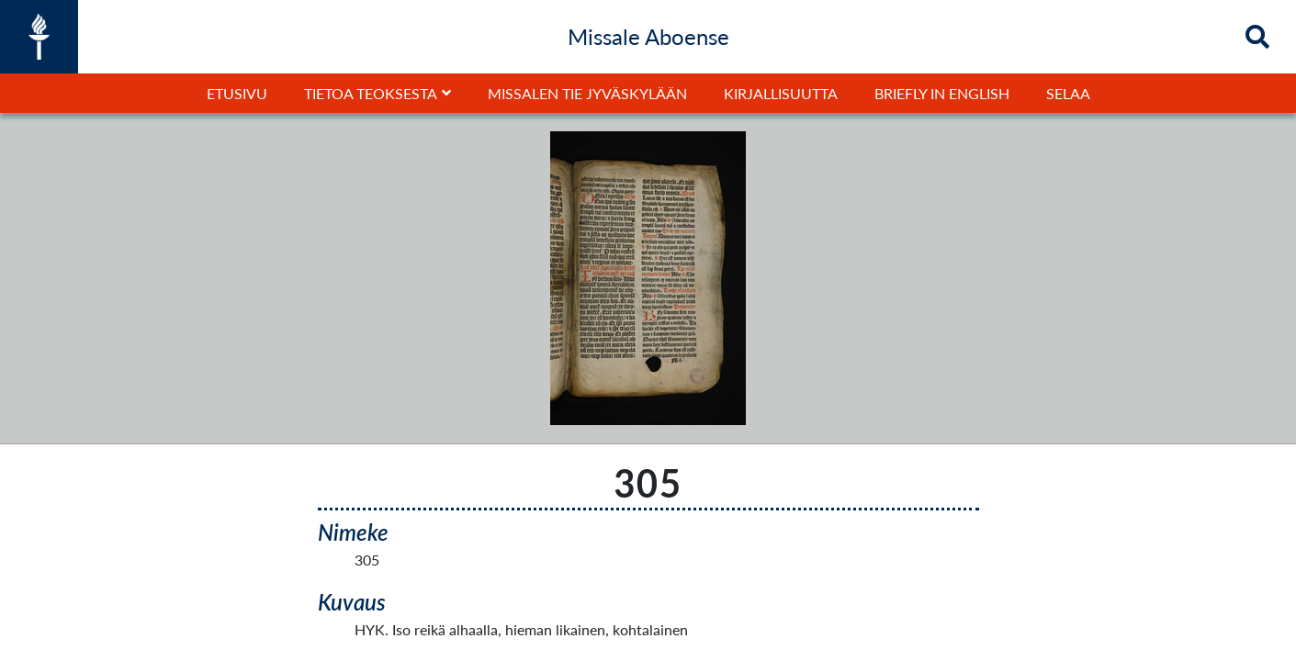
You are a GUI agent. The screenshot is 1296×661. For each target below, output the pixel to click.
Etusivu (237, 93)
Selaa (1068, 93)
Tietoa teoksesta (370, 93)
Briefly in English (941, 93)
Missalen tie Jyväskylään (587, 93)
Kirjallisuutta (781, 93)
